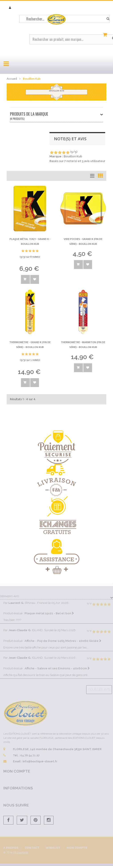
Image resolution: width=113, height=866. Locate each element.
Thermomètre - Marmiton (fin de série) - (83, 345)
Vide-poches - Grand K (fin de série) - (83, 241)
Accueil (12, 78)
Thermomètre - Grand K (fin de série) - (30, 345)
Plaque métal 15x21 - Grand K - (30, 241)
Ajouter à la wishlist (34, 279)
